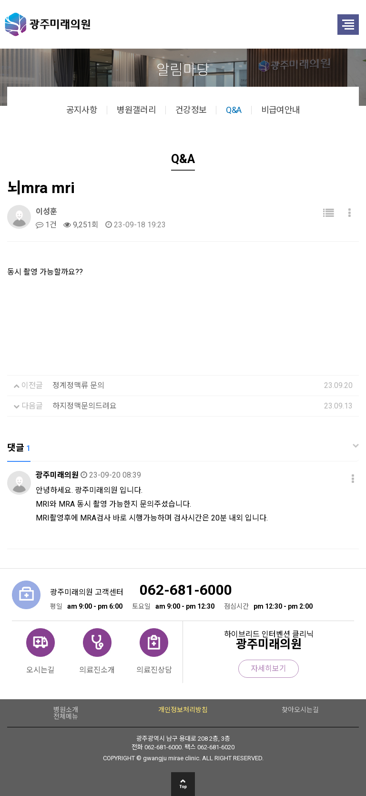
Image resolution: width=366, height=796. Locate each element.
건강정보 (190, 110)
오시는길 (40, 669)
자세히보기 (268, 668)
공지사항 (81, 110)
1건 (46, 224)
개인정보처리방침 (183, 709)
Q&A (233, 110)
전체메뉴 (65, 716)
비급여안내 (280, 110)
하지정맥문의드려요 (84, 405)
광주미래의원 (153, 24)
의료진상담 (154, 669)
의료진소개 (97, 669)
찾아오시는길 (300, 709)
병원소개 (65, 709)
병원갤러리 (136, 110)
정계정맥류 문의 (78, 385)
